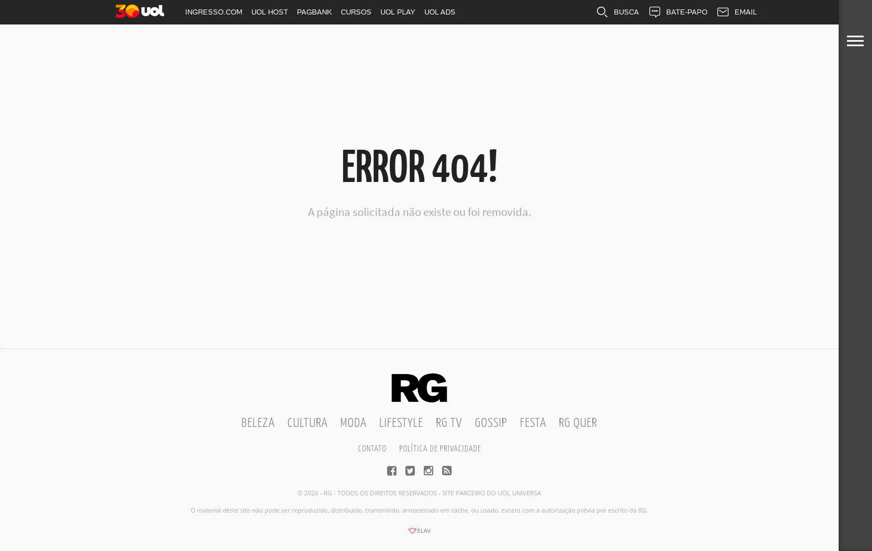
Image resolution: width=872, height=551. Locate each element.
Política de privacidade (440, 449)
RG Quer (578, 423)
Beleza (258, 423)
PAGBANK (314, 12)
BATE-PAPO (677, 12)
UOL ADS (439, 12)
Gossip (491, 423)
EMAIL (736, 12)
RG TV (449, 423)
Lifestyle (401, 423)
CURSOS (356, 12)
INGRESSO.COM (213, 12)
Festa (533, 423)
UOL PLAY (397, 12)
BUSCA (617, 12)
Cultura (308, 423)
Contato (372, 449)
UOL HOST (269, 12)
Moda (353, 423)
